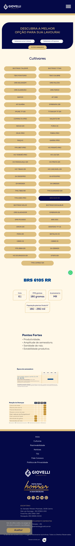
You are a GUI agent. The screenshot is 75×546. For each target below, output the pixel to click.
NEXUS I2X (20, 126)
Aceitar (18, 530)
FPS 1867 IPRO (20, 148)
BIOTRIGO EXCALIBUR (54, 205)
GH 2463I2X (54, 184)
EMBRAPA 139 (54, 104)
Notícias (37, 450)
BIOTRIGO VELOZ (20, 205)
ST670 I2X (55, 256)
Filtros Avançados (37, 47)
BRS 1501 (54, 220)
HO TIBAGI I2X (20, 169)
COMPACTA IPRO (20, 119)
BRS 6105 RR (55, 198)
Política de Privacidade (37, 463)
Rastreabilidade (37, 446)
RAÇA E (20, 140)
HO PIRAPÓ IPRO (54, 148)
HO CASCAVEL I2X (55, 169)
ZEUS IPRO (20, 133)
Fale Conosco (37, 458)
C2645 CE (54, 241)
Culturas (37, 441)
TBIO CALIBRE (54, 76)
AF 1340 (55, 97)
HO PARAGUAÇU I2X (20, 162)
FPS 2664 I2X (20, 248)
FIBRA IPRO (54, 133)
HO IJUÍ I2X (54, 155)
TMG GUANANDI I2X (54, 191)
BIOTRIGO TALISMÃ (20, 68)
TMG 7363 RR (20, 191)
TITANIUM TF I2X (54, 112)
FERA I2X (20, 234)
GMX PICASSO (20, 220)
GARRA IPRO (55, 140)
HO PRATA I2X (54, 162)
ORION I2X (20, 227)
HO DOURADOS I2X (20, 256)
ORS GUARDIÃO (20, 90)
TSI (37, 454)
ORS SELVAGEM (20, 83)
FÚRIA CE (54, 126)
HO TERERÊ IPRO (20, 155)
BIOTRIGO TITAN (54, 68)
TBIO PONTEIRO (20, 76)
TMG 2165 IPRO (20, 198)
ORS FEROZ (54, 90)
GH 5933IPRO (20, 176)
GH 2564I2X (54, 248)
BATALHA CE (55, 234)
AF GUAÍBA (20, 104)
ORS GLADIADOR (20, 212)
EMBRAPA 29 (55, 212)
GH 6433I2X (20, 184)
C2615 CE (20, 241)
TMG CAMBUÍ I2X (37, 263)
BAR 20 (20, 97)
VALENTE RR (55, 119)
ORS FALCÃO (55, 83)
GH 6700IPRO (54, 176)
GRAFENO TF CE (54, 227)
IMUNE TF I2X (20, 112)
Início (37, 437)
